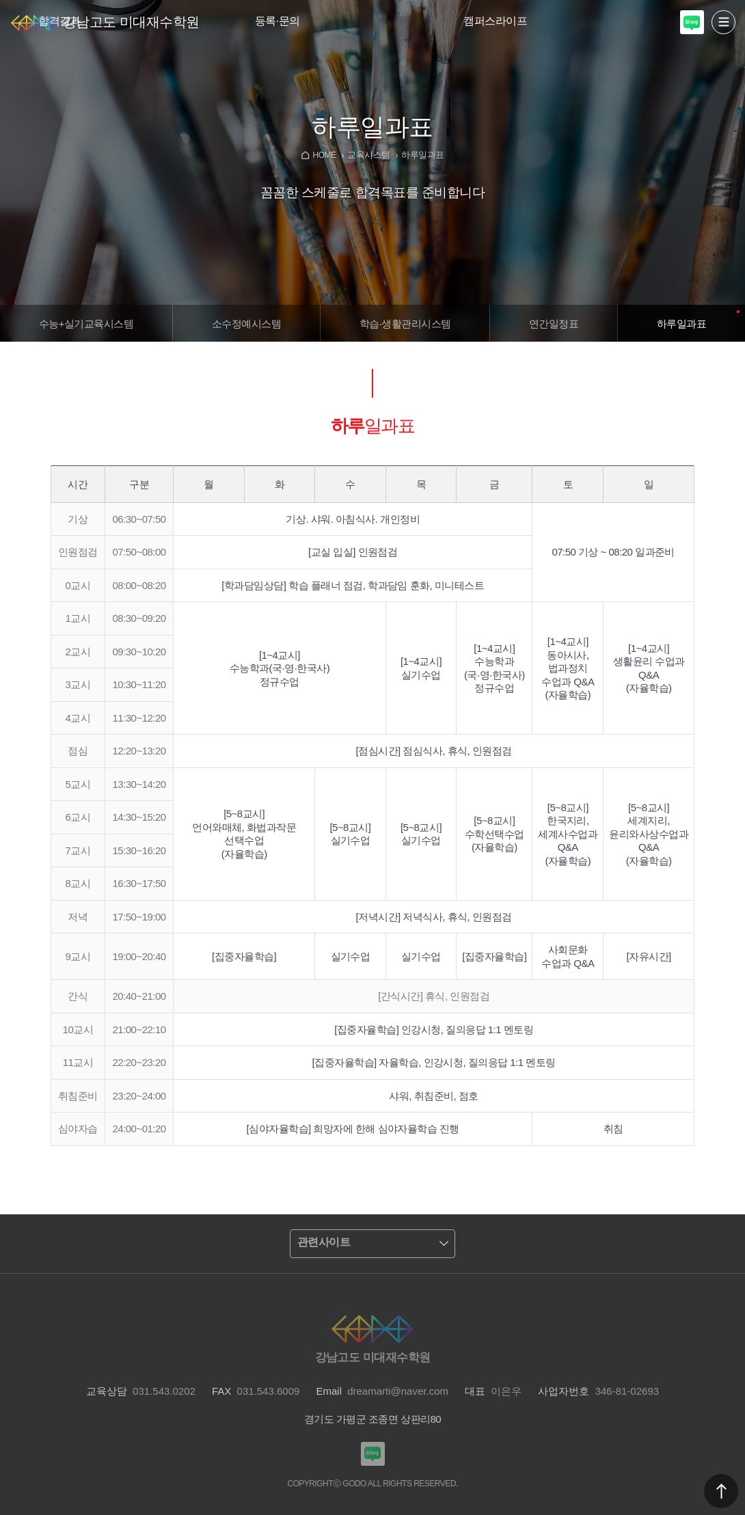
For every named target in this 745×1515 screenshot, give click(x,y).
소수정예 (246, 323)
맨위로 (721, 1491)
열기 (723, 22)
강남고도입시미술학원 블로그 (692, 22)
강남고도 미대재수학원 (131, 21)
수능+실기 (86, 323)
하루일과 (681, 323)
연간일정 (553, 323)
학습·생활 (405, 323)
